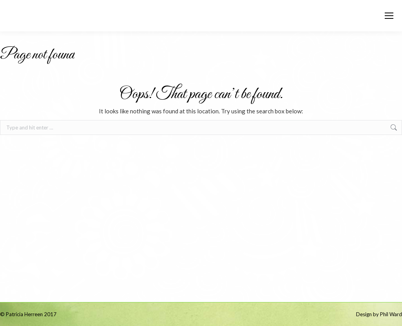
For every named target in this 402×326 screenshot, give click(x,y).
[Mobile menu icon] (389, 15)
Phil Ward (391, 314)
